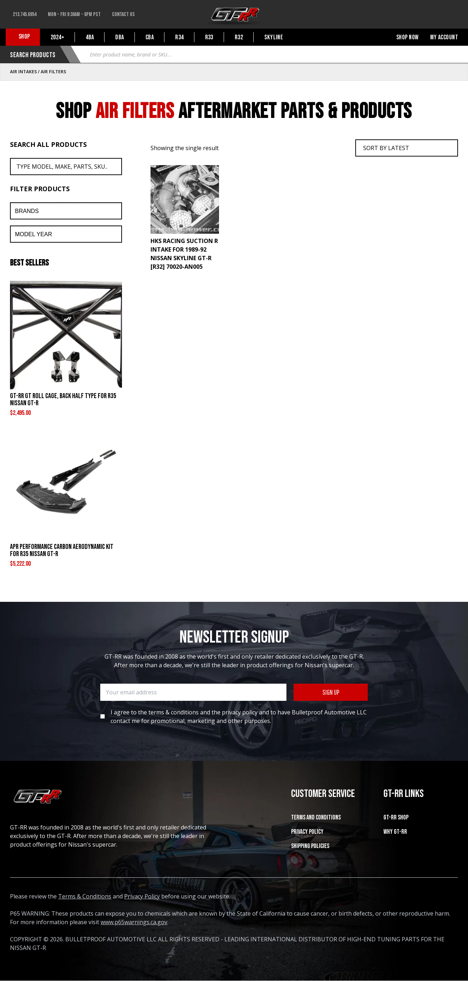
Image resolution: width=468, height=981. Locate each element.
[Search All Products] (66, 166)
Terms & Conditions (84, 896)
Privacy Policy (307, 832)
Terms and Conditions (316, 817)
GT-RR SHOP (395, 817)
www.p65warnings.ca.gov (134, 922)
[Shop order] (406, 148)
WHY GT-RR (395, 832)
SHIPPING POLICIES (310, 846)
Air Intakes (23, 72)
